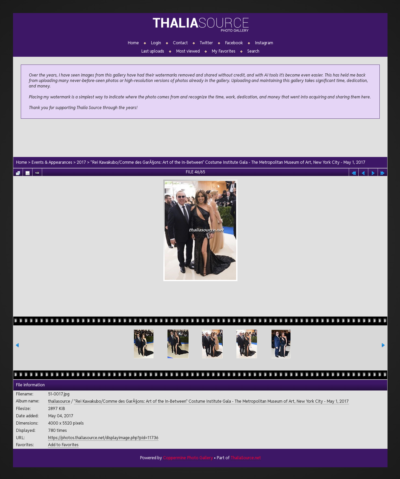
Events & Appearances (51, 162)
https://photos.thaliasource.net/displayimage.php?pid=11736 (103, 437)
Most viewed (188, 51)
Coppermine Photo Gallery (188, 458)
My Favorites (223, 51)
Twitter (206, 43)
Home (133, 43)
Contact (180, 43)
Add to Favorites (63, 445)
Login (156, 43)
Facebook (234, 43)
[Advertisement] (200, 138)
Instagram (264, 43)
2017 (81, 162)
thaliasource (59, 401)
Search (253, 51)
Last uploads (152, 51)
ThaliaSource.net (245, 458)
